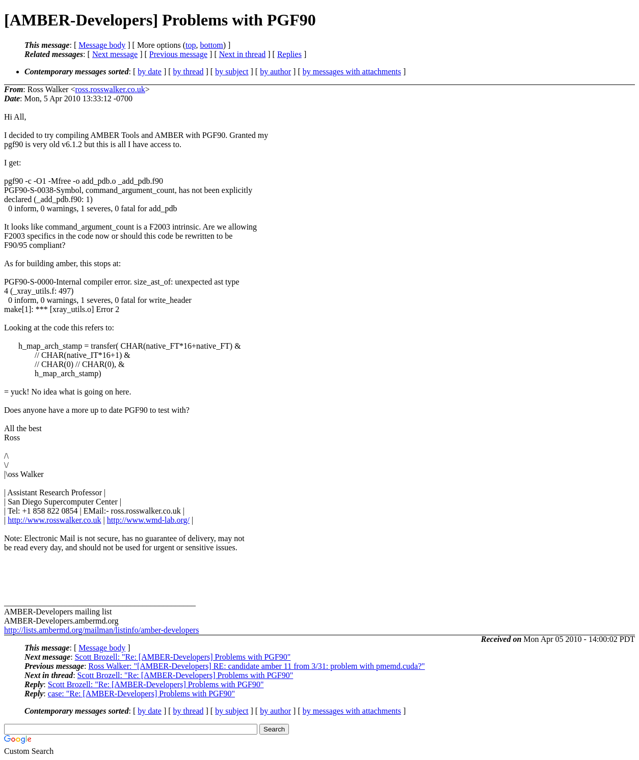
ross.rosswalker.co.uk (110, 89)
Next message (115, 54)
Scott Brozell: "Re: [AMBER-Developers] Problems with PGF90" (183, 657)
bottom (211, 45)
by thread (188, 71)
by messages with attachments (352, 71)
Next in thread (242, 54)
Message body (101, 45)
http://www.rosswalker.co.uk (54, 520)
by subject (231, 71)
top (190, 45)
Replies (289, 54)
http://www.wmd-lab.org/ (148, 520)
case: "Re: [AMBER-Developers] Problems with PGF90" (141, 693)
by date (150, 71)
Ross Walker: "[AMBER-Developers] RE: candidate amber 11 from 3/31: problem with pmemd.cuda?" (256, 666)
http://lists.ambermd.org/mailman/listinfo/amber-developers (101, 630)
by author (275, 71)
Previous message (178, 54)
